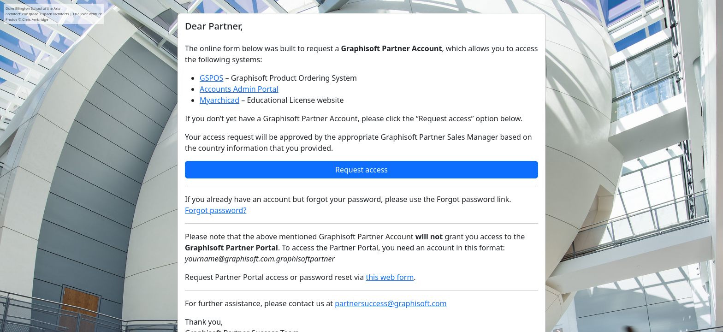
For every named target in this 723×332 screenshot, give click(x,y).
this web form (390, 277)
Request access (361, 170)
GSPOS (211, 78)
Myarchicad (219, 100)
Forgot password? (215, 210)
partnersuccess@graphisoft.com (391, 303)
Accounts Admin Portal (239, 89)
